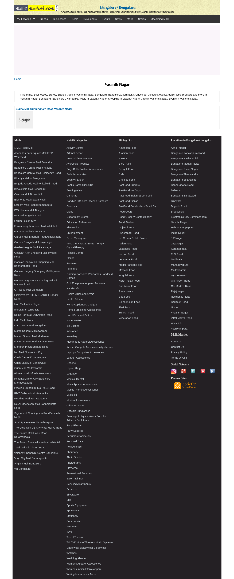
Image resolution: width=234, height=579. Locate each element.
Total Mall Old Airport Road (29, 447)
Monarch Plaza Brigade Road (31, 346)
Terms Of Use (179, 357)
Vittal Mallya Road (181, 317)
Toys (69, 531)
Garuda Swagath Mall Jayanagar (33, 242)
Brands (44, 18)
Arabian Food (126, 153)
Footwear (72, 263)
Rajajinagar (177, 291)
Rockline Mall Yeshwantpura (30, 398)
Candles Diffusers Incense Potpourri (87, 200)
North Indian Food (129, 280)
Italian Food (125, 243)
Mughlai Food (127, 275)
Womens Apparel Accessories (84, 563)
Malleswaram (178, 269)
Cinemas (72, 206)
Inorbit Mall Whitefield (26, 309)
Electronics (73, 227)
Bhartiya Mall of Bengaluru (29, 178)
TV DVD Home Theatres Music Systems (90, 542)
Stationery (72, 515)
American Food (127, 147)
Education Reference (79, 222)
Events (106, 18)
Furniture (72, 268)
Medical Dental (75, 378)
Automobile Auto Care (79, 158)
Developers (90, 18)
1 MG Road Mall (23, 147)
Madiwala (176, 259)
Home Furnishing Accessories (84, 309)
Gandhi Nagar (179, 222)
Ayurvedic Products (78, 163)
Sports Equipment (77, 505)
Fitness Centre (75, 252)
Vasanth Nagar (179, 312)
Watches (72, 552)
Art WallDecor (75, 153)
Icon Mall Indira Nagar (27, 304)
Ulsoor (174, 307)
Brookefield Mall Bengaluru (29, 188)
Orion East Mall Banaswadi (30, 362)
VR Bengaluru (22, 468)
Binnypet (176, 200)
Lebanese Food (128, 259)
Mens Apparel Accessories (82, 384)
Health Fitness (75, 299)
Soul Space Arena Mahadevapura (33, 422)
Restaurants (126, 291)
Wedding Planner (77, 558)
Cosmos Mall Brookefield (28, 194)
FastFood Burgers (129, 184)
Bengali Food (126, 169)
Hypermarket (74, 320)
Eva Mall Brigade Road (27, 215)
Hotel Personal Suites (79, 315)
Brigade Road (179, 206)
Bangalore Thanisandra (184, 174)
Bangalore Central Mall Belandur (33, 162)
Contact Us (177, 346)
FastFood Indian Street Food (135, 195)
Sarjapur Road (179, 301)
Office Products (75, 405)
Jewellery (72, 336)
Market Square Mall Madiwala (31, 336)
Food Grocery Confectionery (135, 216)
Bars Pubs (125, 163)
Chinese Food (127, 179)
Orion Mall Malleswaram (28, 367)
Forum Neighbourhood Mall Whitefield (36, 226)
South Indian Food (129, 301)
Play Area (72, 467)
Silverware (73, 494)
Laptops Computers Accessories (85, 352)
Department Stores (77, 216)
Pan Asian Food (128, 286)
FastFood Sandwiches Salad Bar (138, 206)
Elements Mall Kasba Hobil (29, 199)
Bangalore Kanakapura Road (188, 153)
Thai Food (125, 307)
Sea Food (124, 296)
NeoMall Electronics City (28, 352)
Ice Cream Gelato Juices (133, 238)
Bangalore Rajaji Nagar (184, 169)
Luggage (72, 373)
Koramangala (178, 248)
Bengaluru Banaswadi (183, 195)
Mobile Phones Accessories (82, 389)
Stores (142, 18)
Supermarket (74, 521)
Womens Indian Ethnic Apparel (84, 568)
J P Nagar (176, 238)
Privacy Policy (179, 352)
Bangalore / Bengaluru (117, 7)
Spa (69, 499)
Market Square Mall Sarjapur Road (34, 341)
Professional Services (79, 473)
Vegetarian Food (128, 317)
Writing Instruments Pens (81, 574)
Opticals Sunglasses (78, 410)
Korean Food (126, 254)
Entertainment (75, 232)
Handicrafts (73, 288)
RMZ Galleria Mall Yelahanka (31, 393)
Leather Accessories (78, 357)
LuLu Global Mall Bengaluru (30, 325)
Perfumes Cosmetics (79, 435)
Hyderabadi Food (129, 232)
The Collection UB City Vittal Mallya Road (38, 427)
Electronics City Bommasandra (189, 216)
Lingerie (71, 362)
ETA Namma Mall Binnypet (29, 210)
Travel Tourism (75, 537)
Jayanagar (177, 243)
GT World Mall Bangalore (29, 289)
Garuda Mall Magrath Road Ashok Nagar (37, 236)
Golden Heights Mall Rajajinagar (33, 247)
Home (17, 78)
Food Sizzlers (127, 222)
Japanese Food (128, 248)
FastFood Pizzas (128, 200)
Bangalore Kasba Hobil (184, 158)
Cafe (121, 174)
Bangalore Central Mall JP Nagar (33, 167)
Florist (70, 257)
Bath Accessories (77, 174)
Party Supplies (75, 430)
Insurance (72, 331)
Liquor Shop (74, 368)
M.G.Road (177, 254)
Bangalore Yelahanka (183, 179)
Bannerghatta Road (182, 184)
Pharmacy (72, 452)
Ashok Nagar (178, 147)
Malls (130, 18)
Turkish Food (126, 312)
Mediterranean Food (130, 264)
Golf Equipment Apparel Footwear (86, 283)
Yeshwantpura (179, 328)
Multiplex (72, 394)
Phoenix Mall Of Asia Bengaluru (32, 373)
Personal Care (75, 441)
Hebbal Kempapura (182, 227)
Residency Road (180, 296)
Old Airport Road (180, 280)
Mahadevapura (179, 264)
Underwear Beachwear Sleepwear (86, 547)
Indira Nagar (178, 232)
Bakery (123, 158)
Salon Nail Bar (75, 478)
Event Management (78, 238)
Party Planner (74, 425)
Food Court (125, 211)
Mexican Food (127, 269)
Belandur (176, 190)
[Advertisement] (117, 49)
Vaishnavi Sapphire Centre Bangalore (36, 452)
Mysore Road (178, 275)
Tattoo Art (72, 526)
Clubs (70, 211)
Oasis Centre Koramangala (30, 357)
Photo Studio (74, 457)
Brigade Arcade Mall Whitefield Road (35, 183)
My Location (24, 19)
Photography (74, 462)
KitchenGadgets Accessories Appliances (90, 347)
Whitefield (176, 323)
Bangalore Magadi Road (185, 163)
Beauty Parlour (75, 179)
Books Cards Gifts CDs (80, 184)
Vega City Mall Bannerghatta (30, 458)
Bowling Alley (74, 190)
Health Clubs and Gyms (80, 293)
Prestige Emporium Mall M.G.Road (34, 387)
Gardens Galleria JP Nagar (30, 231)
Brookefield (177, 211)
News (118, 18)
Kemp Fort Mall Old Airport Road (33, 314)
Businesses (59, 18)
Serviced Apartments (79, 483)
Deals (75, 18)
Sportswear (73, 510)
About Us (176, 341)
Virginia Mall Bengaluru (27, 463)
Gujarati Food (127, 227)
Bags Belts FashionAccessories (85, 169)
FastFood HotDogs (130, 190)
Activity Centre (75, 147)
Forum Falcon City (25, 220)
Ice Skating (73, 325)
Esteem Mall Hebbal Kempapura (33, 204)
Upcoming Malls (160, 18)
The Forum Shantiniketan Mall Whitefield (37, 442)
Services (72, 489)
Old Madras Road (181, 286)
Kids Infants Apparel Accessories (85, 341)
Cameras (72, 195)
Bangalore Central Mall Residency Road (37, 172)
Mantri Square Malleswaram (30, 330)
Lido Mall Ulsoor (23, 320)
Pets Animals (74, 446)
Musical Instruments (78, 400)
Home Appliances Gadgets (82, 304)
